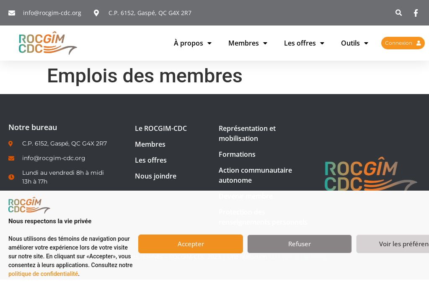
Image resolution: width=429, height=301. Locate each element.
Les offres (304, 43)
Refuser (299, 244)
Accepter (191, 244)
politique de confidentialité (43, 273)
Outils (354, 43)
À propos (193, 43)
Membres (247, 43)
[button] (399, 12)
